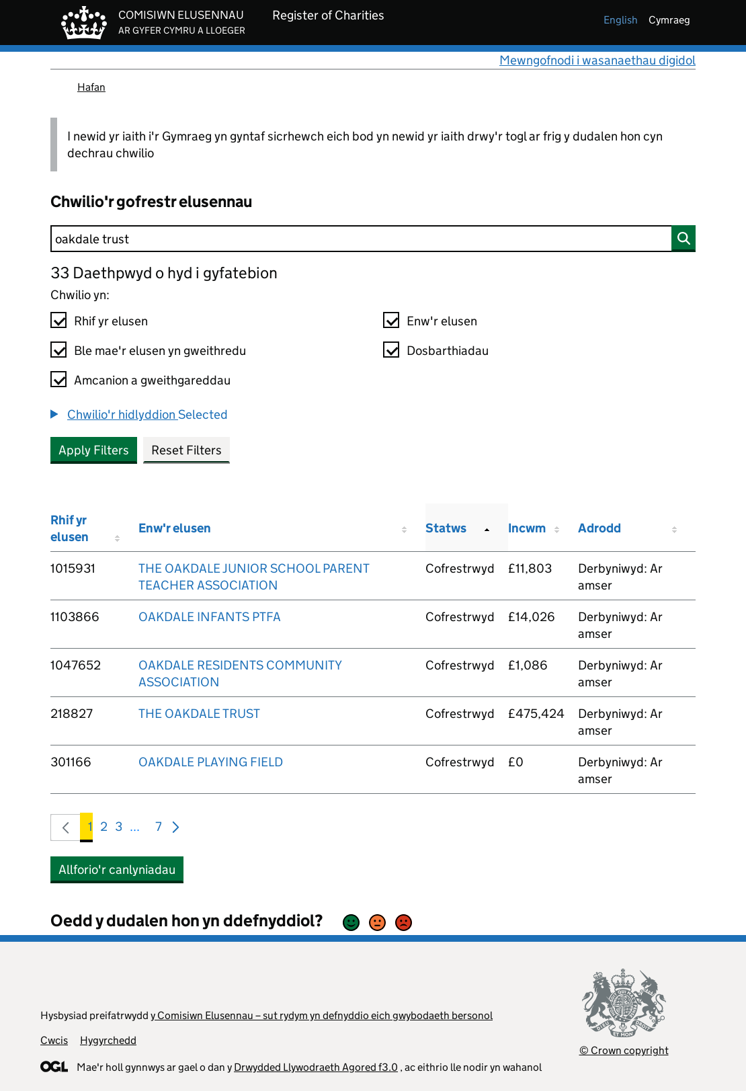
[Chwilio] (373, 238)
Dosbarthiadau (448, 350)
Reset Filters (186, 450)
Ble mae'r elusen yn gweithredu (160, 350)
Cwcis (54, 1040)
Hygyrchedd (108, 1040)
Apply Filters (93, 450)
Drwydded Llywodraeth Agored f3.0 (316, 1067)
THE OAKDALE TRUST (199, 713)
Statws (445, 528)
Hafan (91, 87)
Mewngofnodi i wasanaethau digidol (597, 60)
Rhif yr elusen (111, 321)
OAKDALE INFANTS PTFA (209, 616)
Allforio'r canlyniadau (116, 869)
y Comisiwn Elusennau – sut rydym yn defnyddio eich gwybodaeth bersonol (322, 1015)
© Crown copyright (624, 1050)
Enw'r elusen (442, 321)
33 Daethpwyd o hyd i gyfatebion (164, 272)
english (621, 19)
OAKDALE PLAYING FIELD (210, 762)
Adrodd (599, 528)
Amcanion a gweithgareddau (152, 380)
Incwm (527, 528)
